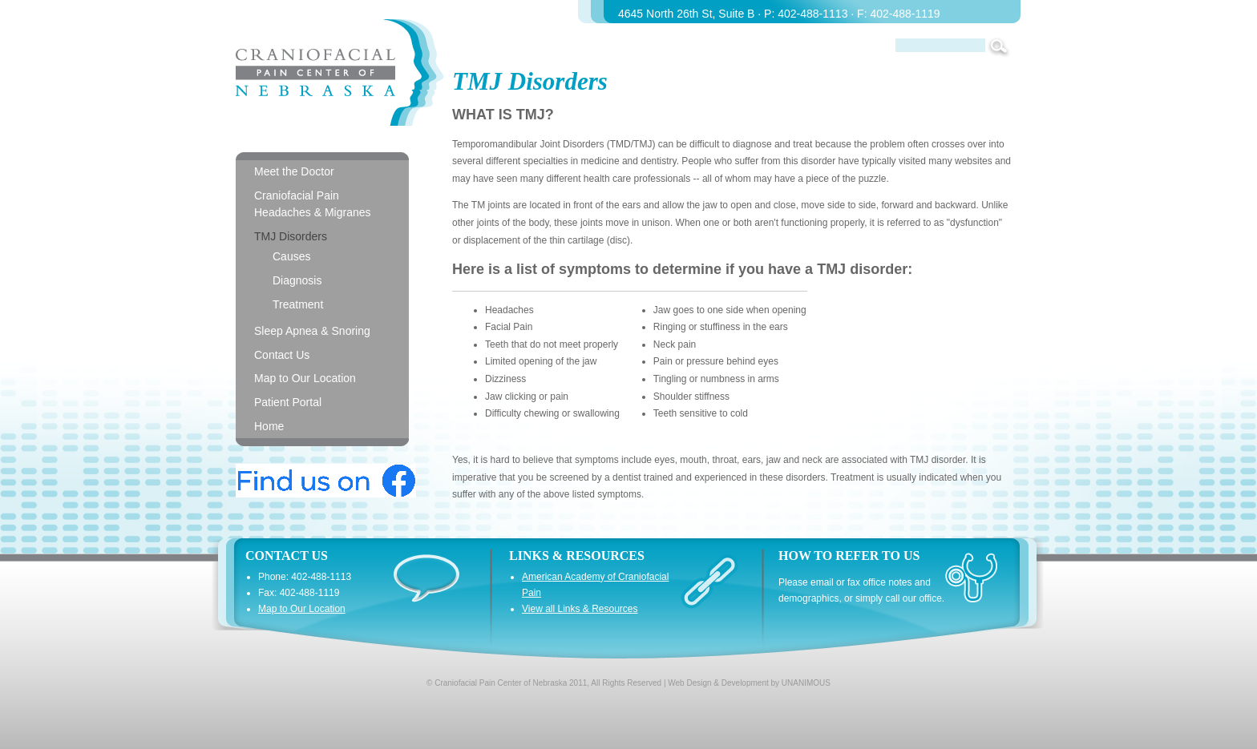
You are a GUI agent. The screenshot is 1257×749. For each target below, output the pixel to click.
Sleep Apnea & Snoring (312, 330)
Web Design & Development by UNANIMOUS (749, 683)
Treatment (298, 304)
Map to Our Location (305, 378)
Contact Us (281, 354)
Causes (291, 256)
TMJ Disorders (290, 236)
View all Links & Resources (580, 608)
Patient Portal (287, 402)
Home (269, 426)
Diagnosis (297, 280)
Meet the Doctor (294, 171)
